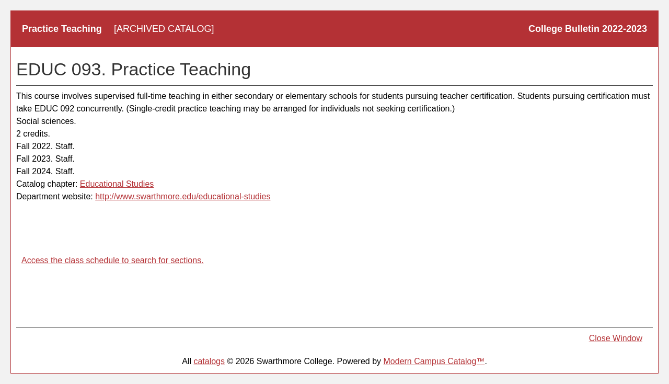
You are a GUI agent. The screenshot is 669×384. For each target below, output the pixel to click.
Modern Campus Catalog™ (434, 361)
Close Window (615, 338)
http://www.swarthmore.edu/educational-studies (182, 196)
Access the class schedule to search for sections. (112, 260)
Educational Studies (117, 183)
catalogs (209, 361)
